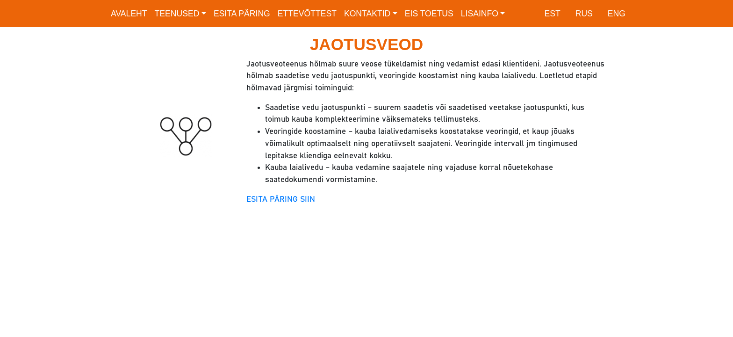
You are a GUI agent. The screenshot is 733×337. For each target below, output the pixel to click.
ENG (616, 13)
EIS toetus (429, 13)
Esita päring (242, 13)
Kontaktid (367, 13)
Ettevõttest (307, 13)
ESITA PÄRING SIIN (280, 199)
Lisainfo (479, 13)
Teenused (177, 13)
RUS (584, 13)
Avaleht (129, 13)
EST (552, 13)
